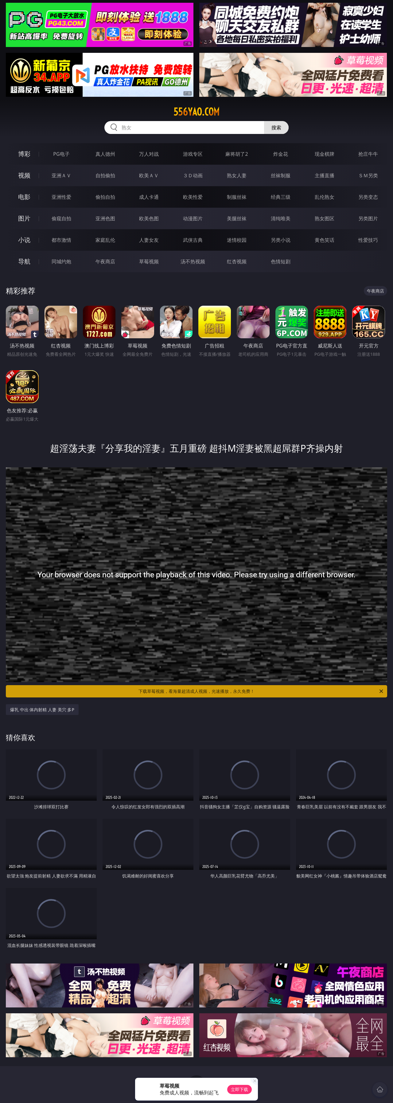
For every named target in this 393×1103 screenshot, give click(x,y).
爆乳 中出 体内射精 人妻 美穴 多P (42, 709)
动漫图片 (193, 218)
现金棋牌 (324, 154)
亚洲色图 (105, 218)
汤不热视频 (193, 261)
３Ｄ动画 (193, 175)
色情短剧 (280, 261)
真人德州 (105, 154)
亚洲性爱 (61, 197)
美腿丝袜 (237, 218)
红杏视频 (237, 261)
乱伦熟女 (324, 197)
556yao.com (196, 112)
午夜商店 (105, 261)
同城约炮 (61, 261)
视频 (24, 175)
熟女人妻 (237, 175)
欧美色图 (149, 218)
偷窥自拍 (61, 218)
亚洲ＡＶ (61, 175)
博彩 (24, 154)
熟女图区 (324, 218)
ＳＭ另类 (368, 175)
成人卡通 (149, 197)
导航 (24, 261)
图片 (24, 218)
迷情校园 (237, 240)
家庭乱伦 (105, 240)
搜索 (276, 127)
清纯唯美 (280, 218)
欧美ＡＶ (149, 175)
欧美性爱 (193, 197)
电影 (24, 197)
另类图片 (368, 218)
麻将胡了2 (236, 154)
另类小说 (280, 240)
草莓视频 (149, 261)
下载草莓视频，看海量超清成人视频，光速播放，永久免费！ (261, 691)
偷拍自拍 (105, 197)
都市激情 (61, 240)
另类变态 (368, 197)
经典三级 (280, 197)
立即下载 (239, 1089)
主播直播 (324, 175)
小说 (24, 240)
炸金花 (280, 154)
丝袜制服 (280, 175)
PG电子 (61, 154)
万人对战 (149, 154)
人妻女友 (149, 240)
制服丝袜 (237, 197)
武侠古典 (193, 240)
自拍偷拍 (105, 175)
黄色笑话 (324, 240)
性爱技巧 (368, 240)
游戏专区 (193, 154)
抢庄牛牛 (368, 154)
